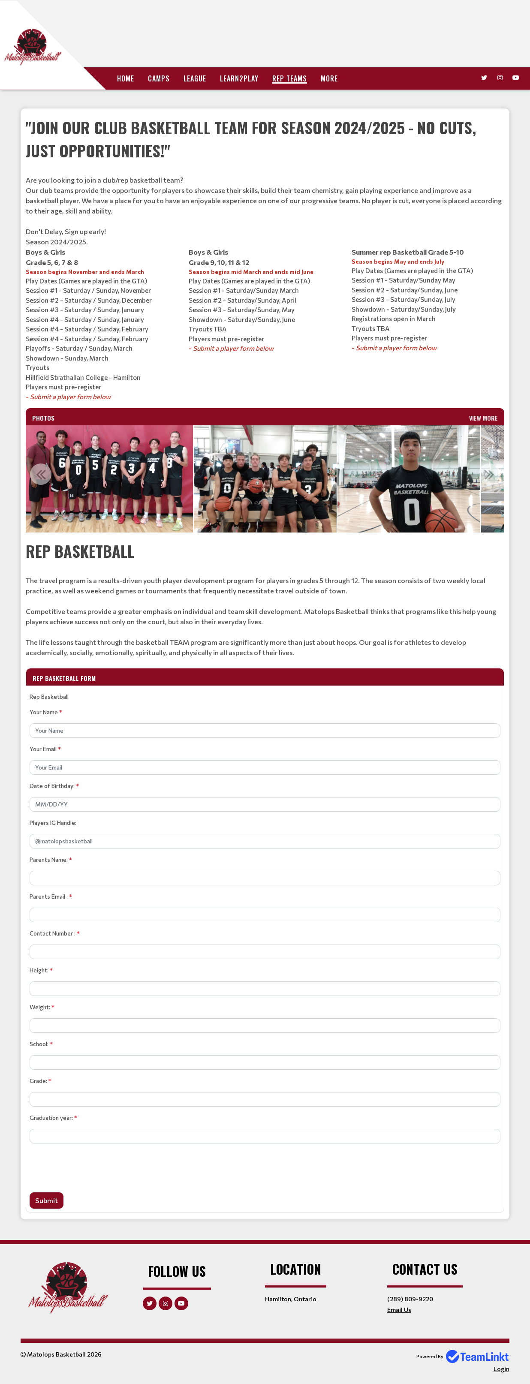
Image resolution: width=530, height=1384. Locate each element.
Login (501, 1368)
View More (483, 417)
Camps (159, 78)
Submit (46, 1200)
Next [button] (489, 474)
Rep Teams (289, 78)
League (195, 78)
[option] (106, 479)
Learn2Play (239, 78)
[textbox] (265, 181)
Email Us (399, 1309)
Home (125, 78)
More (329, 78)
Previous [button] (40, 474)
